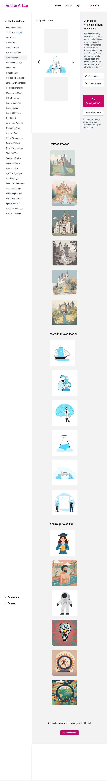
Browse (57, 5)
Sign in (79, 5)
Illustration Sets (16, 21)
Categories (13, 597)
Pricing (68, 5)
